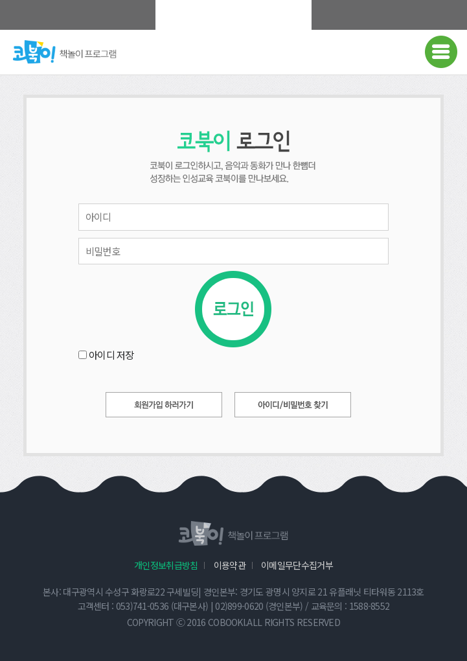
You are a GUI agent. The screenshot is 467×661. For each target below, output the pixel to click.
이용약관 (229, 565)
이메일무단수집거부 (297, 565)
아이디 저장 (111, 355)
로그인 (233, 309)
